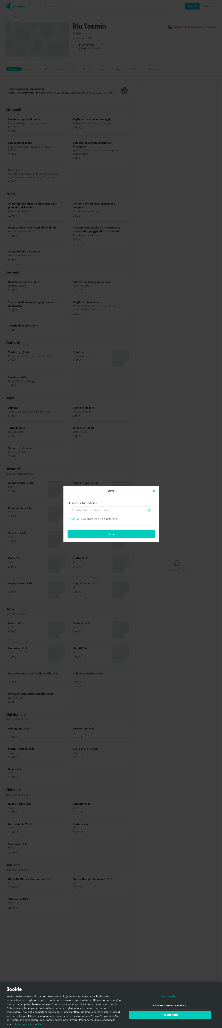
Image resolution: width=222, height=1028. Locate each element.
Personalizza (169, 996)
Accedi (72, 518)
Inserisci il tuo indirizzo (83, 503)
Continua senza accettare (169, 1005)
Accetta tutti (170, 1015)
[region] (111, 1005)
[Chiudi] (154, 491)
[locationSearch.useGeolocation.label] (149, 510)
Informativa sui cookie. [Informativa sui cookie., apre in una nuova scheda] (29, 1024)
